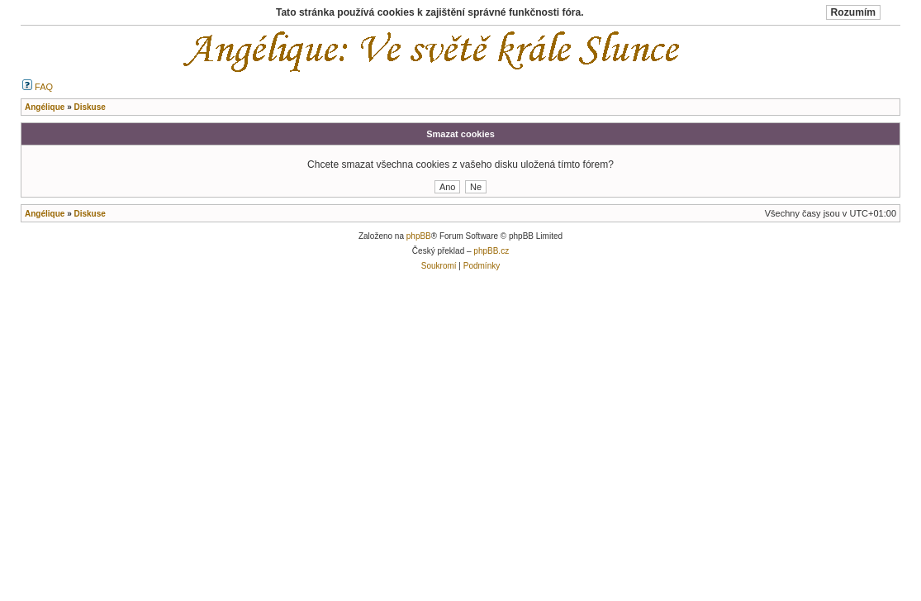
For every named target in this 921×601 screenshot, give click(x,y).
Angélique (44, 213)
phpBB (418, 236)
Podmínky (481, 265)
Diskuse (89, 213)
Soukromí (439, 265)
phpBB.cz (491, 250)
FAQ (37, 87)
